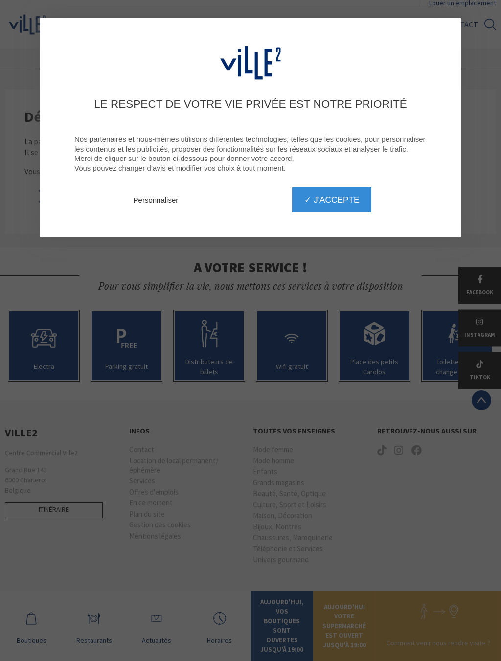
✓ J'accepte (331, 200)
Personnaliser (156, 200)
